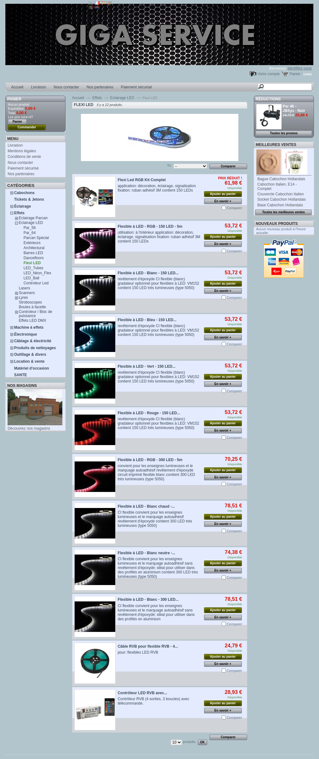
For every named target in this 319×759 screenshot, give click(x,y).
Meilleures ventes (276, 144)
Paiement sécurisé (136, 87)
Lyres (23, 297)
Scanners (27, 293)
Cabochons (24, 193)
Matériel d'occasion (31, 368)
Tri (169, 165)
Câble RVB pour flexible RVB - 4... (148, 646)
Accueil (17, 87)
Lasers (24, 288)
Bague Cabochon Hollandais (281, 179)
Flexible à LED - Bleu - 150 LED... (147, 320)
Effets (19, 213)
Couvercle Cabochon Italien (280, 194)
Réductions (268, 99)
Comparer (234, 208)
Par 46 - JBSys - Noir (294, 108)
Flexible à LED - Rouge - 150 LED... (149, 413)
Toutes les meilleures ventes (283, 212)
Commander (27, 127)
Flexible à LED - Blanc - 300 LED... (148, 599)
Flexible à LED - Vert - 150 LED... (146, 366)
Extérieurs (32, 243)
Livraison (38, 87)
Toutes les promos (284, 133)
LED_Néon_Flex (37, 273)
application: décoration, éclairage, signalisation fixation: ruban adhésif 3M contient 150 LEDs (157, 188)
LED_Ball (31, 278)
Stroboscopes (30, 302)
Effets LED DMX (32, 320)
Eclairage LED (31, 222)
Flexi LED (32, 263)
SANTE (20, 375)
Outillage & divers (30, 354)
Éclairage (22, 206)
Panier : (295, 74)
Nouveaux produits (277, 223)
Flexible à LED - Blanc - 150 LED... (148, 273)
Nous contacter (66, 87)
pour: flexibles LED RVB (138, 652)
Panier (14, 99)
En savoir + (222, 201)
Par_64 (30, 233)
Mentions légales (22, 151)
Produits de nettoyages (35, 348)
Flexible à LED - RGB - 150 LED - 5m (150, 226)
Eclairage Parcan (33, 218)
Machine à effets (28, 327)
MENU (12, 139)
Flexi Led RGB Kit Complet (142, 180)
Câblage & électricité (32, 341)
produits (189, 742)
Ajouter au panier (223, 194)
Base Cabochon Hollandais (280, 205)
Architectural (34, 248)
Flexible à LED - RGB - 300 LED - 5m (150, 460)
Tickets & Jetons (29, 199)
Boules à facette (32, 307)
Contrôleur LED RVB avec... (142, 693)
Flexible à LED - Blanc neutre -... (146, 553)
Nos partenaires (100, 87)
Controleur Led (36, 283)
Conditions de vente (24, 156)
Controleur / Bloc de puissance (35, 314)
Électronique (25, 334)
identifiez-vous (300, 68)
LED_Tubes (33, 268)
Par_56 (30, 228)
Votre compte (269, 74)
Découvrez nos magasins (29, 428)
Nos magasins (22, 385)
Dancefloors (34, 258)
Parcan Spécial (36, 238)
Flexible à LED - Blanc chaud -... (146, 506)
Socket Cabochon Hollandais (281, 199)
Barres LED (33, 253)
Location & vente (29, 361)
